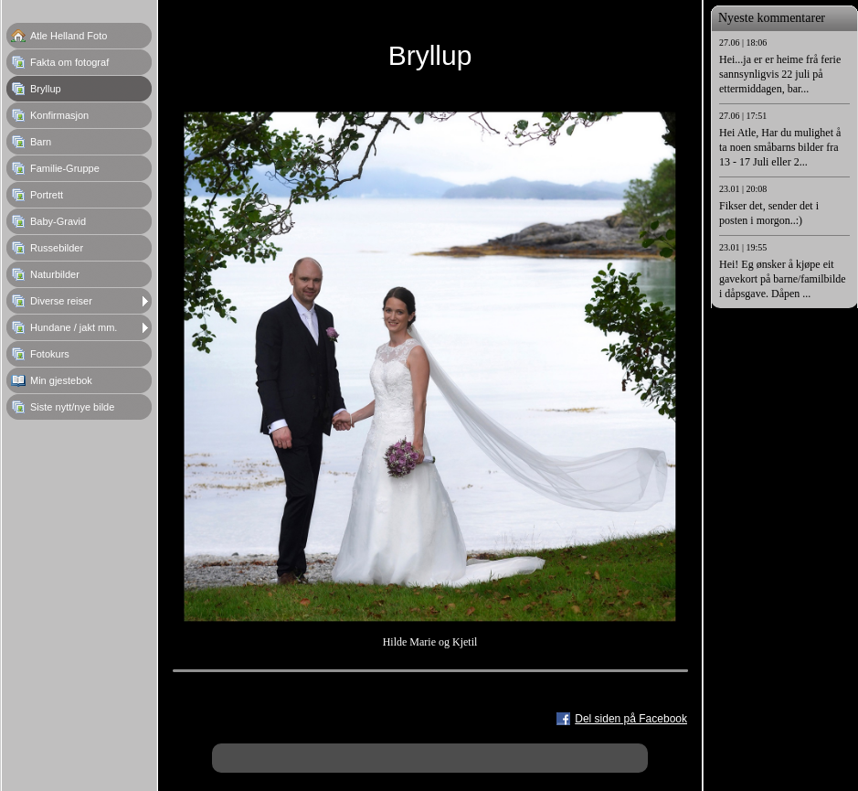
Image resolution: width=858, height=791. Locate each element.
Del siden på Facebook (631, 718)
